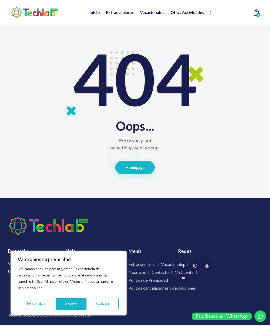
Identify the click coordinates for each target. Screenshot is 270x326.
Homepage (135, 168)
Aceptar (104, 304)
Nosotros (137, 273)
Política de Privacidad (148, 281)
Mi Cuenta (184, 273)
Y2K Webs (82, 316)
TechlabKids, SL (21, 316)
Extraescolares (141, 265)
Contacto (160, 273)
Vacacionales (173, 265)
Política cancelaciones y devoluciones (162, 289)
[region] (69, 284)
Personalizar (36, 304)
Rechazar (71, 304)
